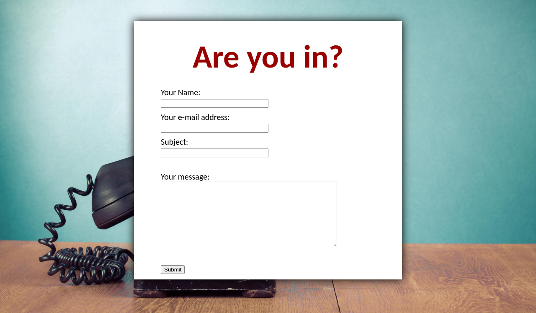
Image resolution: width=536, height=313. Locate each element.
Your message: (185, 177)
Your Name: (181, 92)
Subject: (174, 142)
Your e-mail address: (195, 117)
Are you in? (268, 56)
